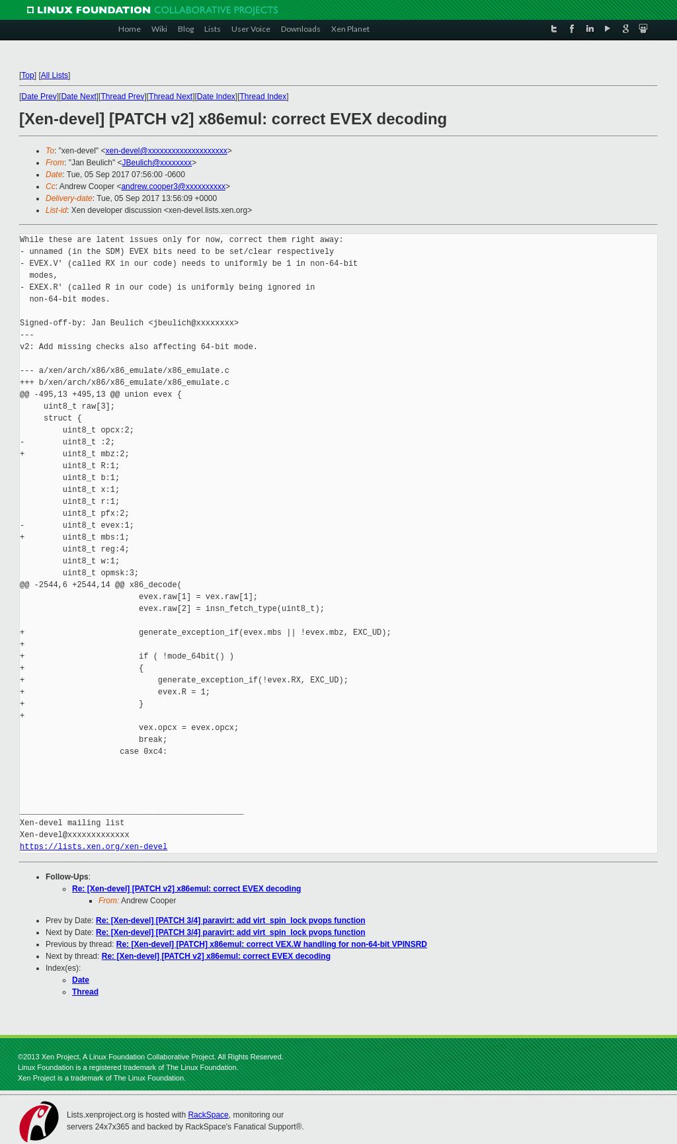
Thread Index (263, 96)
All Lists (54, 75)
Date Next (78, 96)
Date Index (216, 96)
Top (27, 75)
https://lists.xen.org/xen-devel (93, 846)
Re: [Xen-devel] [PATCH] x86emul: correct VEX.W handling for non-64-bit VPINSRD (271, 944)
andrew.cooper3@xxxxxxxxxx (173, 186)
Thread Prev (122, 96)
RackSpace (208, 1115)
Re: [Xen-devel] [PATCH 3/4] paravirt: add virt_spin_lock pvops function (231, 920)
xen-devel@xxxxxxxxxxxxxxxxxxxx (166, 150)
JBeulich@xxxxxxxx (157, 162)
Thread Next (170, 96)
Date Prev (38, 96)
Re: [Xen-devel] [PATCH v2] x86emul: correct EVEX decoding (186, 888)
